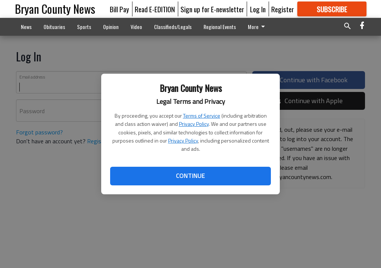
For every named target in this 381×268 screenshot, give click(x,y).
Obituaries (54, 27)
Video (136, 27)
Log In (258, 9)
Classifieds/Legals (173, 27)
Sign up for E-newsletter (212, 9)
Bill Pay (119, 9)
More (258, 26)
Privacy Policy (194, 124)
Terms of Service (201, 115)
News (26, 27)
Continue (190, 175)
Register (282, 9)
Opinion (111, 27)
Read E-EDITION (155, 9)
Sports (84, 27)
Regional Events (220, 27)
